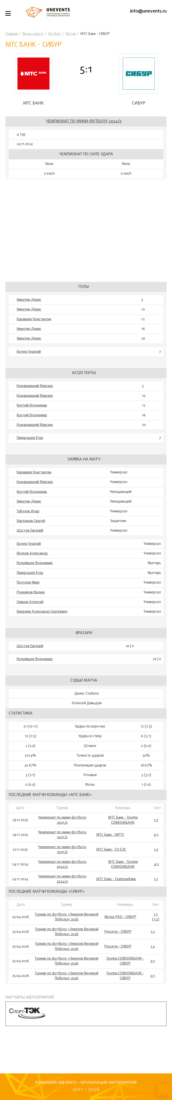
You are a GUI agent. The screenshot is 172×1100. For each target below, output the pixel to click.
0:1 (152, 961)
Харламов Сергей (31, 521)
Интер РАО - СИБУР (120, 917)
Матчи (70, 34)
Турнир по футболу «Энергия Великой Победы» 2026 (66, 917)
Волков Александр (32, 553)
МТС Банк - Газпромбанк (116, 879)
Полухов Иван (28, 582)
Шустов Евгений (30, 530)
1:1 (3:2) (155, 917)
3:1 (156, 879)
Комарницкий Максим (35, 386)
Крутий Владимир (32, 405)
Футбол (54, 34)
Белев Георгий (29, 351)
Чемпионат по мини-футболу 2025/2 (62, 820)
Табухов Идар (28, 511)
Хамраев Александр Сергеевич (42, 611)
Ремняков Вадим (31, 592)
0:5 (156, 834)
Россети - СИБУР (117, 931)
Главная (11, 34)
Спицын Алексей (30, 602)
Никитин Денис (29, 299)
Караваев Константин (34, 319)
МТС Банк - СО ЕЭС (111, 849)
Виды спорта (32, 34)
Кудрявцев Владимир (35, 563)
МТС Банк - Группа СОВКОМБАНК (123, 820)
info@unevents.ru (148, 11)
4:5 (156, 864)
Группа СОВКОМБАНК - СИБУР (125, 961)
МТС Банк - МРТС (110, 834)
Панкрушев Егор (30, 438)
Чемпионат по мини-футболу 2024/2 (84, 121)
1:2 (156, 820)
